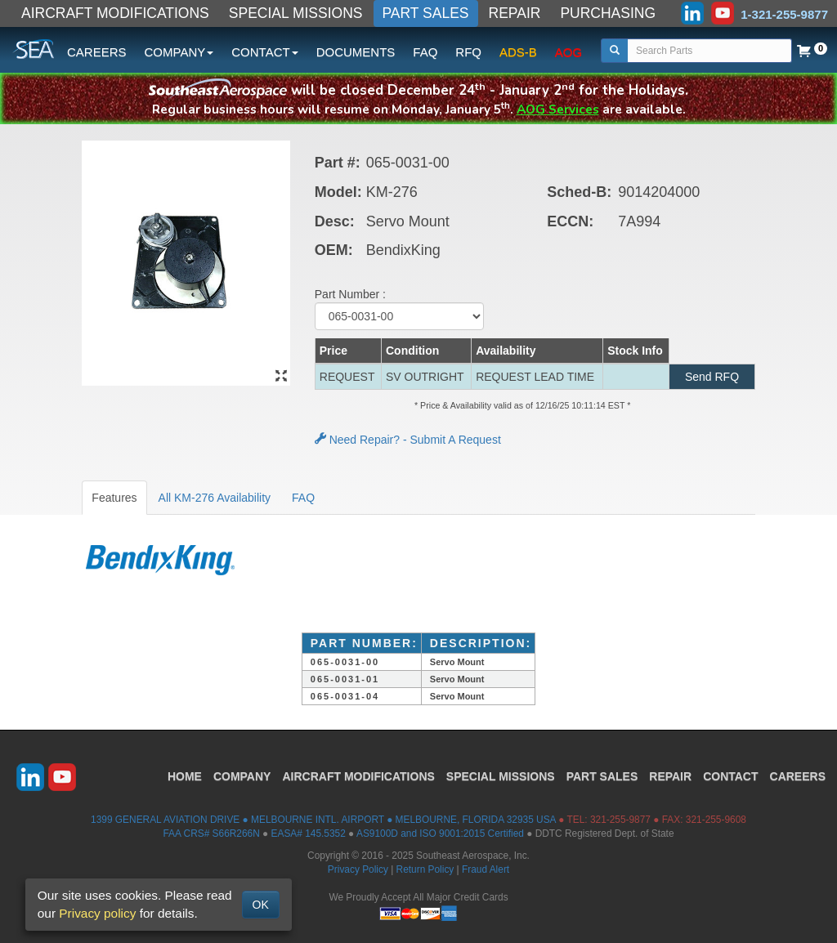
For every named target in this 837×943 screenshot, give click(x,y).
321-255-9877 (620, 819)
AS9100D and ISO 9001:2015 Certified (440, 833)
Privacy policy (97, 913)
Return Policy (425, 869)
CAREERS (97, 52)
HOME (185, 776)
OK (261, 904)
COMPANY (242, 776)
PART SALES (426, 13)
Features (114, 497)
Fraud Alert (485, 869)
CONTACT (730, 776)
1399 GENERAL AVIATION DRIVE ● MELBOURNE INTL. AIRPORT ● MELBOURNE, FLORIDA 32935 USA (323, 819)
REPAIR (515, 13)
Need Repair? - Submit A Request (408, 439)
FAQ (425, 52)
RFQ (468, 52)
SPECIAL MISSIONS (296, 13)
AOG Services (558, 109)
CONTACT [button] (264, 52)
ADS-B (518, 52)
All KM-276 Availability (215, 497)
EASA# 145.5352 (308, 833)
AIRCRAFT (358, 776)
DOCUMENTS (356, 52)
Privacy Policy (358, 869)
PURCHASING (608, 13)
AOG (568, 52)
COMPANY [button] (179, 52)
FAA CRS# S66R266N (211, 833)
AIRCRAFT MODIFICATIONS (115, 13)
